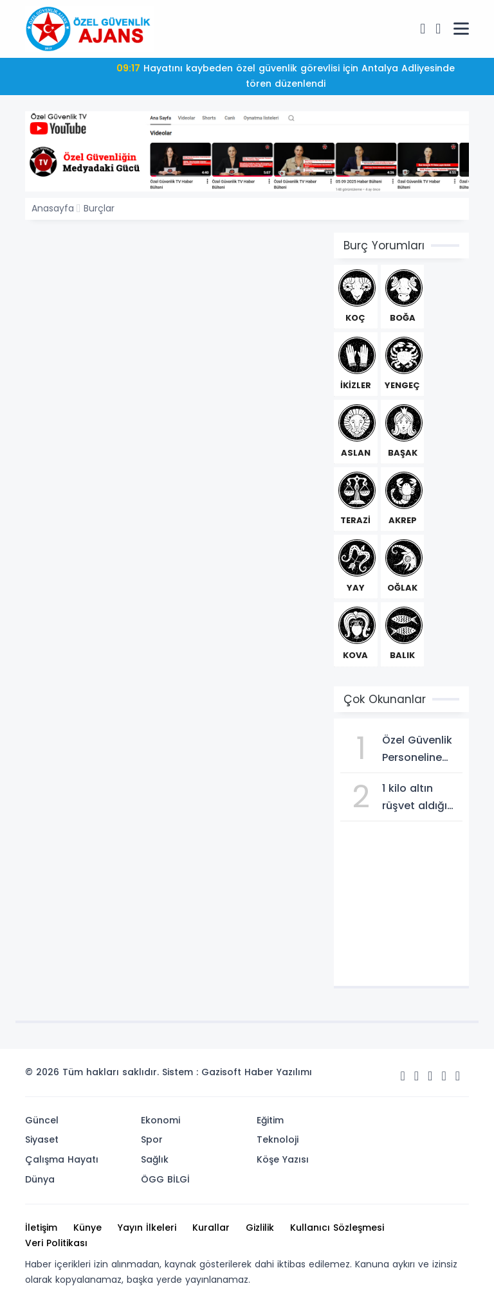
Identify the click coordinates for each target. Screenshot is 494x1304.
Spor (152, 1139)
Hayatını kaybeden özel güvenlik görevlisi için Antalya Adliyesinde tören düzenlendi (285, 76)
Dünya (40, 1179)
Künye (87, 1227)
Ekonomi (160, 1120)
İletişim (41, 1227)
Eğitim (270, 1120)
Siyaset (42, 1139)
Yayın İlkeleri (147, 1227)
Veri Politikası (56, 1243)
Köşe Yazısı (283, 1159)
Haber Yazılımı (278, 1072)
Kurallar (211, 1227)
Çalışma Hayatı (61, 1159)
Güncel (42, 1120)
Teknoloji (277, 1139)
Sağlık (155, 1159)
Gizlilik (260, 1227)
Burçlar (99, 208)
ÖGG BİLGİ (165, 1179)
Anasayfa (53, 208)
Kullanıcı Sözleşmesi (337, 1227)
